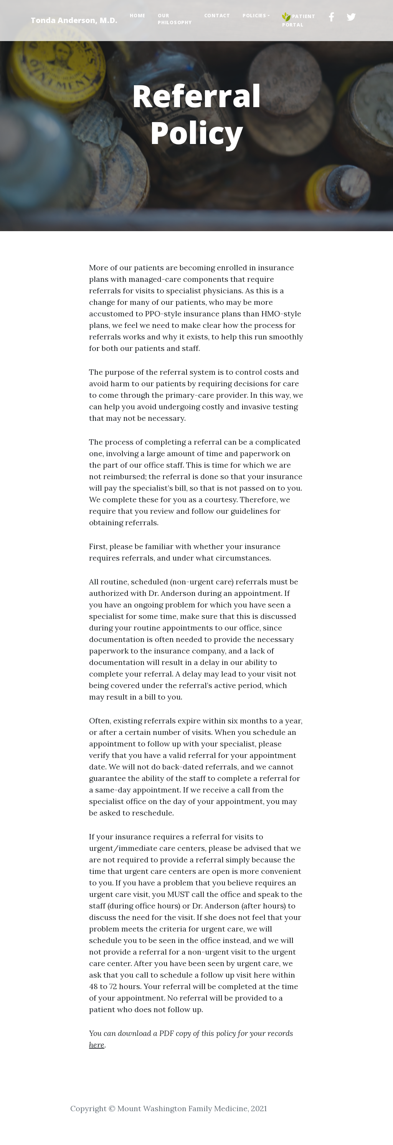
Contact (217, 15)
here (96, 1044)
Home (137, 15)
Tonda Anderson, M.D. (74, 20)
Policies (254, 15)
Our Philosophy (175, 19)
